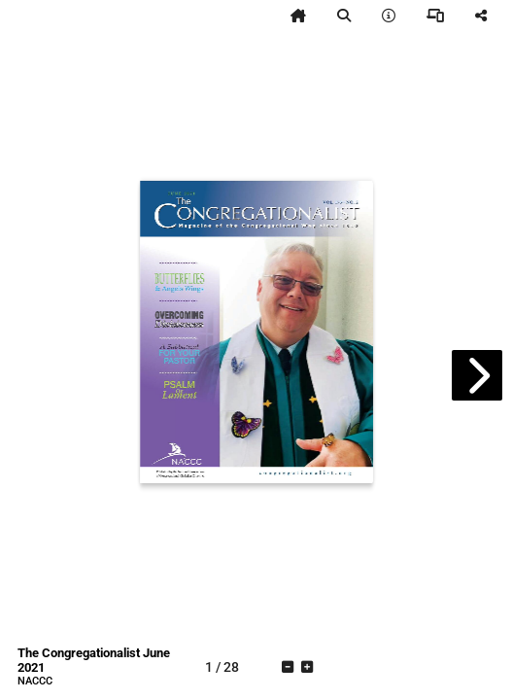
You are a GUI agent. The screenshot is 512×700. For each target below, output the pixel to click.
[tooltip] (298, 15)
